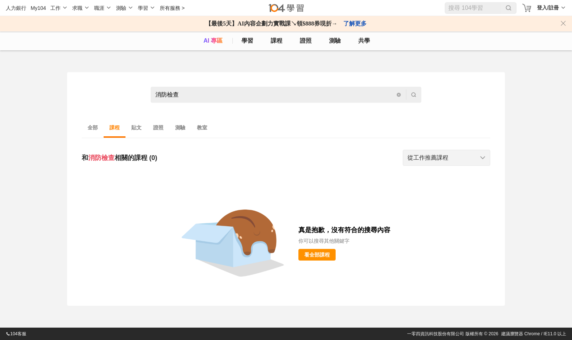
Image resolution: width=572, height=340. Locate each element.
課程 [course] (276, 41)
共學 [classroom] (364, 41)
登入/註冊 (548, 8)
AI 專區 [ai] (213, 41)
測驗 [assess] (335, 41)
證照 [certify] (306, 41)
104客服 (16, 333)
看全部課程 (317, 255)
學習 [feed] (247, 41)
